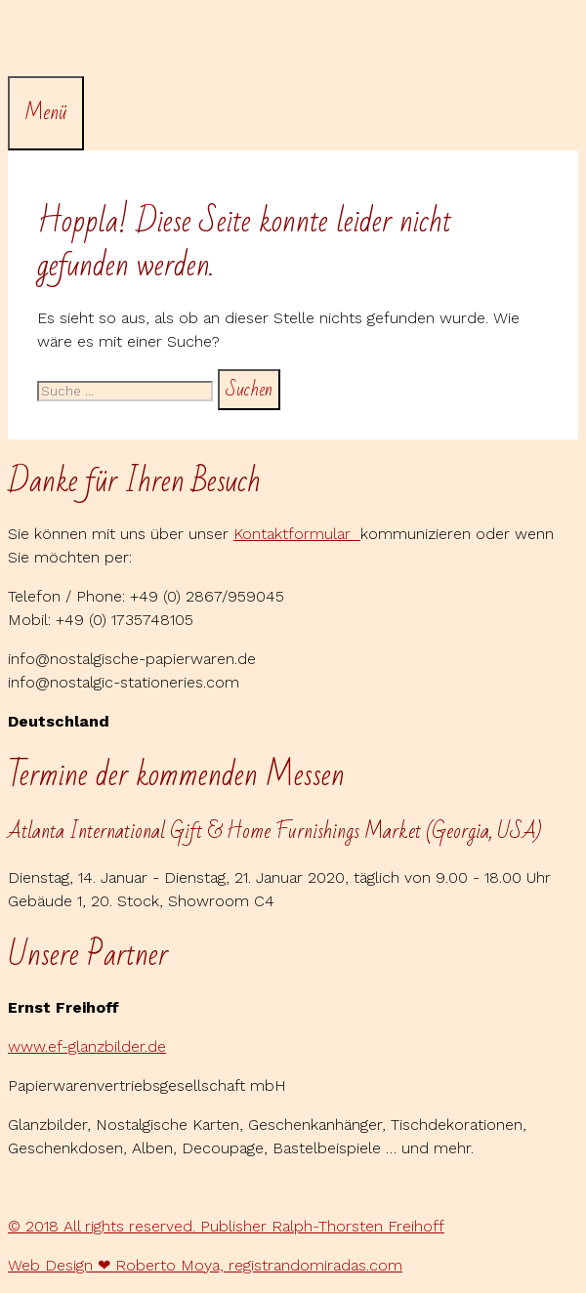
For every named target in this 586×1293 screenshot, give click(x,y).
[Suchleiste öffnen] (22, 41)
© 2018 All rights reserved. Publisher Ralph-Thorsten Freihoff (226, 1226)
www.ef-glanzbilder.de (87, 1046)
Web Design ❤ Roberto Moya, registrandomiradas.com (205, 1265)
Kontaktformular (296, 533)
